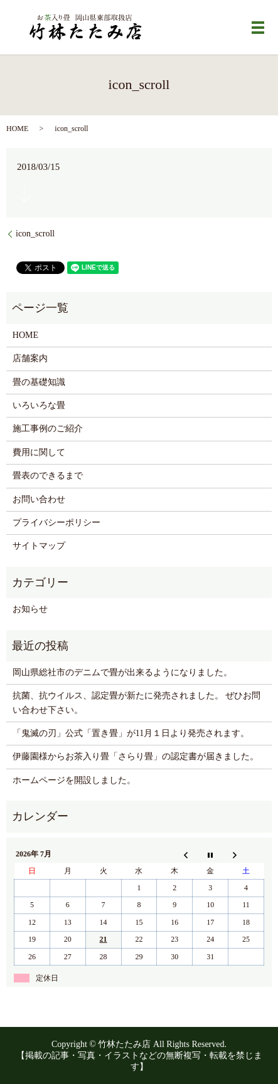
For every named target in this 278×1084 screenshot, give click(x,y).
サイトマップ (39, 545)
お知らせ (30, 609)
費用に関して (39, 452)
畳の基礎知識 (39, 382)
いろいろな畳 (39, 405)
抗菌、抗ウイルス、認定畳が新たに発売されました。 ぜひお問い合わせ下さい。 (137, 702)
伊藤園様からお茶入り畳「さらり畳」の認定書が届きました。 (136, 756)
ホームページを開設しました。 (74, 780)
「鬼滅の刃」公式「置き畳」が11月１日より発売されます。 (131, 733)
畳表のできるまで (48, 475)
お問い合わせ (39, 499)
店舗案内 (30, 358)
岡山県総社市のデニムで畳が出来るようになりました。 (122, 672)
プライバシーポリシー (56, 522)
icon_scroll (35, 233)
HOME (17, 128)
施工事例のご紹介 (48, 428)
